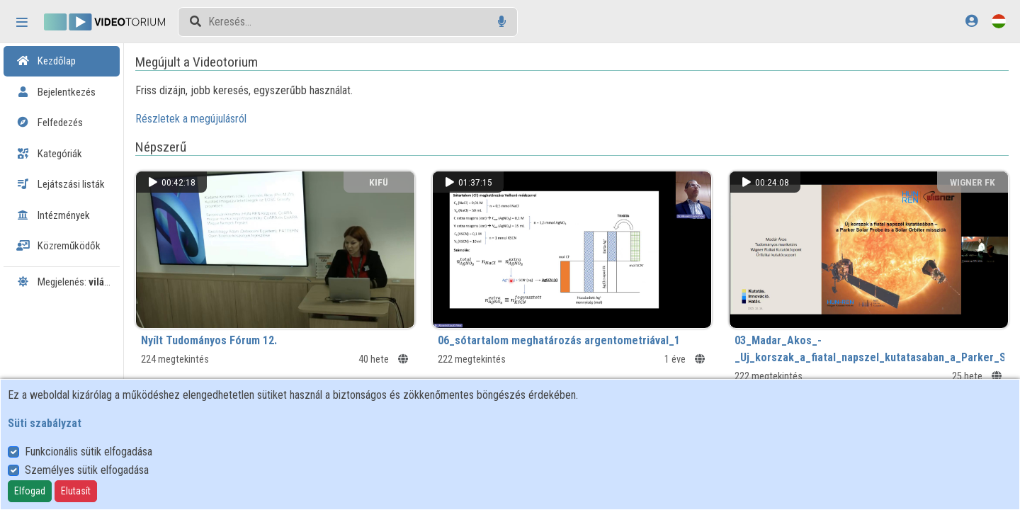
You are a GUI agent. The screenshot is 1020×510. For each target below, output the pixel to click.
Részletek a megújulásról (233, 118)
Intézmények (53, 215)
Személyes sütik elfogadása (87, 470)
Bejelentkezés (56, 92)
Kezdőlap (46, 61)
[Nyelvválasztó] (999, 20)
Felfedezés (49, 122)
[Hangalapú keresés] (502, 21)
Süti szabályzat (44, 423)
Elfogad (29, 491)
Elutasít (76, 491)
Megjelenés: (68, 282)
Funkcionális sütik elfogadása (88, 451)
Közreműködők (58, 245)
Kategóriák (49, 153)
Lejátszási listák (60, 184)
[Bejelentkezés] (971, 20)
